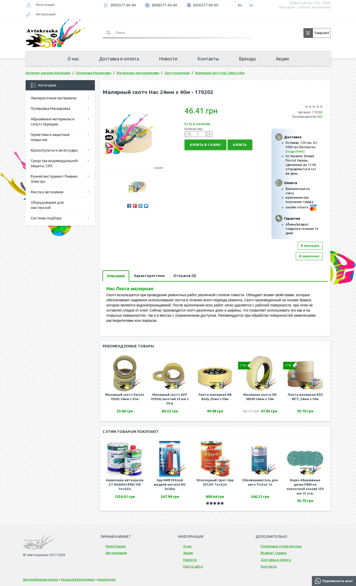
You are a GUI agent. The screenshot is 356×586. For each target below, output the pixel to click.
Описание (116, 276)
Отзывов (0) (184, 276)
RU (240, 5)
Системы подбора (46, 218)
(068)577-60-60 (164, 5)
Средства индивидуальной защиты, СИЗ (54, 163)
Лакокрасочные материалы (54, 98)
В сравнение (309, 256)
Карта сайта (193, 566)
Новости (168, 58)
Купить (240, 144)
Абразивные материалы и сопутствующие (52, 121)
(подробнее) (295, 151)
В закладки (310, 245)
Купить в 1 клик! (205, 144)
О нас (73, 58)
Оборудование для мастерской (47, 205)
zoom (161, 167)
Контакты (208, 58)
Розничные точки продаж (281, 546)
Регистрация (45, 4)
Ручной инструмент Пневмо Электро (54, 179)
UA (251, 5)
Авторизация (46, 14)
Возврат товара (274, 553)
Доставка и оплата (119, 58)
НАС (320, 116)
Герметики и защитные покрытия (50, 137)
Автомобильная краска (40, 579)
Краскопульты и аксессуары (54, 150)
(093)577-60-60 (205, 5)
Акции (282, 58)
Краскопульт (106, 579)
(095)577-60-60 (123, 5)
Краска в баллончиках (77, 579)
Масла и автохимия (47, 192)
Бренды (247, 58)
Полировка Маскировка (50, 108)
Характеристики (149, 276)
